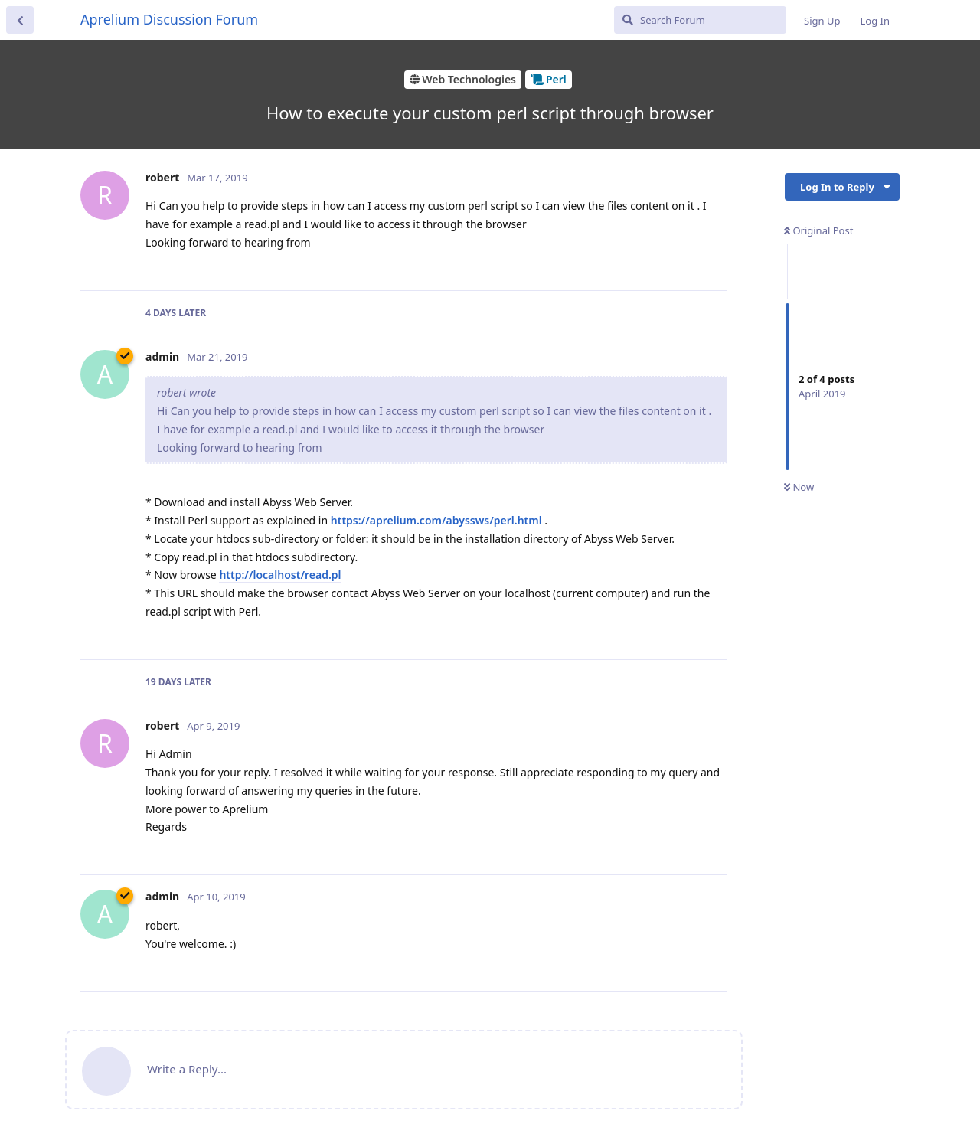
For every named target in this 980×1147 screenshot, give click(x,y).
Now (799, 487)
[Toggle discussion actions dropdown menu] (887, 187)
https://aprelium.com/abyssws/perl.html (436, 520)
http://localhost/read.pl (280, 574)
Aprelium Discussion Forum (169, 19)
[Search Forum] (700, 20)
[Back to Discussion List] (20, 20)
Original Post (818, 230)
